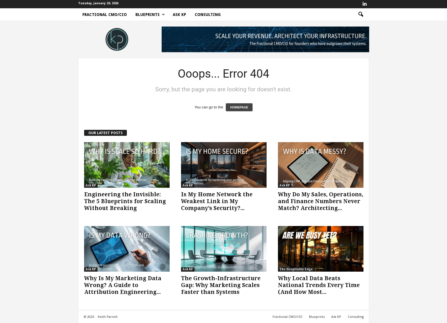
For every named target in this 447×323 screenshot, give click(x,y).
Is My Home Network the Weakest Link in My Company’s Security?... (217, 201)
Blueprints (150, 14)
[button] (360, 14)
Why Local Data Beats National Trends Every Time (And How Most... (319, 285)
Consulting (208, 14)
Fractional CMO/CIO (104, 14)
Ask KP (179, 14)
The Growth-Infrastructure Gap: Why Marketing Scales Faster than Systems (221, 285)
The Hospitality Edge (296, 269)
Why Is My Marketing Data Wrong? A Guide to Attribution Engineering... (122, 285)
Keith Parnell (107, 316)
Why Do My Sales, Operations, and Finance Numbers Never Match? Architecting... (320, 201)
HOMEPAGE (239, 107)
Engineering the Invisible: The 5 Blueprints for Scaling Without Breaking (125, 201)
